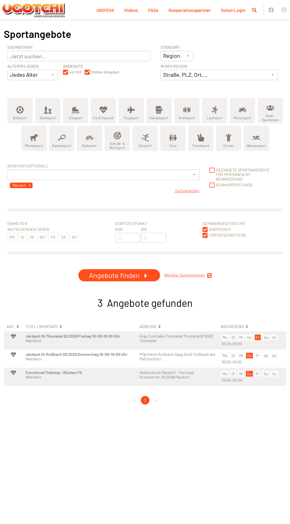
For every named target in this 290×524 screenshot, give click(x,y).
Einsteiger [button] (220, 229)
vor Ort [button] (75, 72)
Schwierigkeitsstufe (224, 223)
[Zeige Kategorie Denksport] (47, 110)
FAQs (153, 10)
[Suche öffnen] (254, 10)
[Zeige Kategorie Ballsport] (20, 110)
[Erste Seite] (134, 400)
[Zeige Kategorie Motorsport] (242, 110)
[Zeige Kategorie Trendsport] (200, 138)
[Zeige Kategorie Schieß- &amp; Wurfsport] (117, 138)
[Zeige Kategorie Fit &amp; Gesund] (103, 110)
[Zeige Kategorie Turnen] (228, 138)
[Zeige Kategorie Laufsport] (214, 110)
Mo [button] (12, 237)
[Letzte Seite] (156, 400)
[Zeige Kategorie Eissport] (75, 110)
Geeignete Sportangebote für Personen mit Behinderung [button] (243, 174)
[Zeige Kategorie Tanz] (173, 138)
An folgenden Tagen (28, 229)
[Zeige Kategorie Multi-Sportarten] (270, 110)
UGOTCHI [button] (105, 10)
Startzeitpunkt (131, 223)
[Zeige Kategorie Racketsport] (61, 138)
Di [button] (22, 237)
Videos (131, 10)
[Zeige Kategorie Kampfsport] (159, 110)
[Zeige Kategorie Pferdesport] (34, 138)
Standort (170, 47)
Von (119, 229)
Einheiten (17, 223)
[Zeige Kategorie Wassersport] (256, 138)
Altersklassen (23, 66)
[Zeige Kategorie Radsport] (89, 138)
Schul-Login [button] (233, 10)
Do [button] (42, 237)
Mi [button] (32, 237)
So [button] (74, 237)
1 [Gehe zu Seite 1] (145, 400)
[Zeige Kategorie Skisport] (145, 138)
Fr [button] (53, 237)
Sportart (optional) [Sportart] (27, 166)
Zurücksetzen (187, 190)
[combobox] (32, 75)
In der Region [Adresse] (174, 66)
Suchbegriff (20, 47)
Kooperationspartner (190, 10)
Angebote (73, 66)
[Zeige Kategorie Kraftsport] (186, 110)
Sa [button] (63, 237)
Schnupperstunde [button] (234, 185)
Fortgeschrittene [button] (228, 235)
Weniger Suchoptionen (188, 275)
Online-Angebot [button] (105, 72)
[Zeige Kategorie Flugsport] (131, 110)
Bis (144, 229)
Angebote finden (119, 275)
